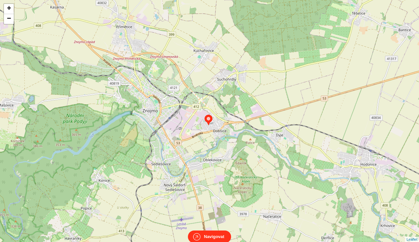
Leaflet (412, 233)
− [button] (9, 19)
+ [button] (9, 9)
